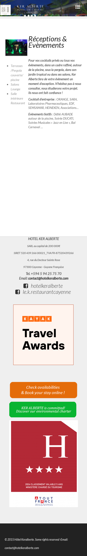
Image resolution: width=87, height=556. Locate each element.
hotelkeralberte (43, 285)
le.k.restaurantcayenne (43, 291)
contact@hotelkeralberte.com (48, 278)
